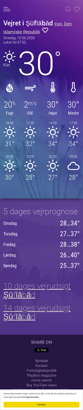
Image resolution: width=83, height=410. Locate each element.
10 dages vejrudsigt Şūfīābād (37, 290)
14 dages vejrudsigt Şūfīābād (37, 312)
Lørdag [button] (9, 255)
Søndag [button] (10, 265)
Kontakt (41, 366)
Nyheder (41, 361)
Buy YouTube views (41, 385)
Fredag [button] (9, 244)
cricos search (41, 380)
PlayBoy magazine (41, 375)
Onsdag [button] (10, 223)
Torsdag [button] (10, 233)
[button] (68, 9)
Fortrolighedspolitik (30, 397)
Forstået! (41, 404)
